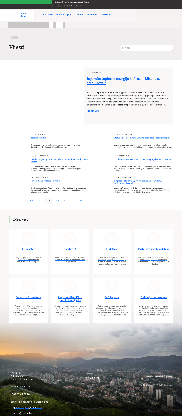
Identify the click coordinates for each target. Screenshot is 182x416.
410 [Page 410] (57, 192)
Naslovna (48, 11)
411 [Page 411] (65, 192)
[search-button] (161, 12)
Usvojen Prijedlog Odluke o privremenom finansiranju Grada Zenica (59, 152)
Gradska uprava (65, 11)
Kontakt (155, 2)
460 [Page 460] (81, 192)
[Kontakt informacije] (35, 369)
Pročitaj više (100, 104)
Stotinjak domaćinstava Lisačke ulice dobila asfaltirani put (142, 129)
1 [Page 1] (16, 192)
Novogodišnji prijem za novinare (46, 172)
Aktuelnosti (94, 11)
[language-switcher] (169, 12)
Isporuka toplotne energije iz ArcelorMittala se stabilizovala (131, 74)
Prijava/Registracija (166, 2)
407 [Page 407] (31, 192)
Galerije (148, 2)
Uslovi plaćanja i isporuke (134, 412)
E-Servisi (110, 11)
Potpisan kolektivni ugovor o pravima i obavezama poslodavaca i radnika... (138, 173)
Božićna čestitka (38, 129)
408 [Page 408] (39, 192)
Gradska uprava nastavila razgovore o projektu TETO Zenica (142, 151)
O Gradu (141, 2)
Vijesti (81, 11)
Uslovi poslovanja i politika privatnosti (159, 412)
